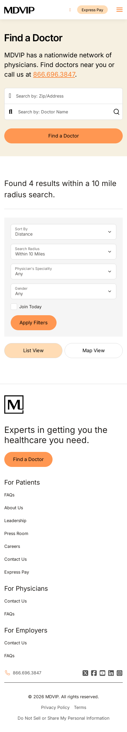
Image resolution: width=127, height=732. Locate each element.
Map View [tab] (93, 350)
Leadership (15, 520)
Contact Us (15, 559)
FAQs (9, 494)
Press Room (16, 533)
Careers (12, 546)
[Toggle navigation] (119, 9)
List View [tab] (33, 350)
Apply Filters (33, 322)
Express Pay (92, 10)
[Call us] (70, 9)
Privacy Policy (55, 707)
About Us (13, 507)
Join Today (30, 306)
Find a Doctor (63, 136)
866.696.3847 (54, 74)
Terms (80, 707)
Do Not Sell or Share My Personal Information (63, 718)
